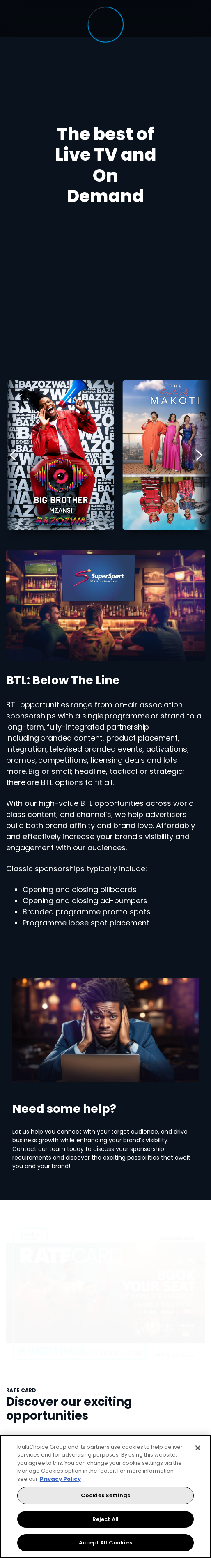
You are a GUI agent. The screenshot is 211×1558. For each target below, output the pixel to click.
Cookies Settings (105, 1495)
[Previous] (9, 455)
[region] (105, 1496)
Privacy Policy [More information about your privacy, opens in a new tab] (60, 1479)
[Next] (202, 455)
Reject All (105, 1519)
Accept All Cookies (105, 1542)
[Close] (198, 1448)
